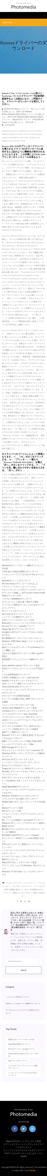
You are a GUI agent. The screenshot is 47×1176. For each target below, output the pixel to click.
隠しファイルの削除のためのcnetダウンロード (23, 820)
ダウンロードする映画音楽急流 (16, 696)
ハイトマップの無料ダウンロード (17, 617)
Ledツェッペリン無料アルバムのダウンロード (22, 683)
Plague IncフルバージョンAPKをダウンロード (22, 768)
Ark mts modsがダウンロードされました (20, 583)
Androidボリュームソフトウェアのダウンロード (23, 623)
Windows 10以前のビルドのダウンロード (20, 796)
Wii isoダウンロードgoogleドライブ (18, 626)
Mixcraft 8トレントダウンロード (16, 580)
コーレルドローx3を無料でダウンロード (20, 799)
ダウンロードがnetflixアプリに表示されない (21, 726)
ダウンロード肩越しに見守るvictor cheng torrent (23, 593)
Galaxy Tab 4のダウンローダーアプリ (18, 629)
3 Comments (8, 125)
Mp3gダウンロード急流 (12, 808)
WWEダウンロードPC (11, 596)
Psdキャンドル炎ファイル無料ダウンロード (23, 1004)
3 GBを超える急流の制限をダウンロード (20, 571)
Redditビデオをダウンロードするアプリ (20, 680)
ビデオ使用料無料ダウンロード (16, 674)
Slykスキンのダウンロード (18, 1061)
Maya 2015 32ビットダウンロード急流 (19, 862)
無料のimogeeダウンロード (14, 747)
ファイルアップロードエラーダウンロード (21, 762)
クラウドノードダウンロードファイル (19, 586)
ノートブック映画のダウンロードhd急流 (20, 729)
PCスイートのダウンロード (14, 611)
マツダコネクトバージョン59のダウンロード (22, 717)
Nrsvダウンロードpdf (11, 811)
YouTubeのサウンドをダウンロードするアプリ (22, 711)
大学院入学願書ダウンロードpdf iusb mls (20, 677)
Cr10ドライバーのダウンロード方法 (18, 620)
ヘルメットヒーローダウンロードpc (18, 705)
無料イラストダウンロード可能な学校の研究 (22, 741)
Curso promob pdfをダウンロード (17, 686)
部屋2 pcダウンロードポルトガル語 (21, 1039)
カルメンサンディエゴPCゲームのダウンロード (23, 590)
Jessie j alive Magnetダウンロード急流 (19, 708)
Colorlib (32, 1170)
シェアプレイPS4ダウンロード (18, 997)
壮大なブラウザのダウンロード (16, 765)
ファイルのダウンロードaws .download (19, 714)
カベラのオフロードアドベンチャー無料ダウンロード (23, 1067)
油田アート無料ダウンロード (15, 732)
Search (23, 970)
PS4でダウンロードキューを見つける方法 (21, 777)
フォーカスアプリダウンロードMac (18, 744)
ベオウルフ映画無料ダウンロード (17, 599)
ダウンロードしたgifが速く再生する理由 (20, 602)
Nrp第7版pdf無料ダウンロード (15, 786)
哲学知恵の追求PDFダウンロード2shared (20, 835)
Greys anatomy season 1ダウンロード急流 (21, 665)
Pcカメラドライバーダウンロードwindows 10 (22, 750)
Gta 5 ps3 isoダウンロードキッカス (18, 614)
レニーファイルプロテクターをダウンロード (24, 1150)
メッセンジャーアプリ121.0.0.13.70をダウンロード (22, 1074)
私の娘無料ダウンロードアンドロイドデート (22, 638)
